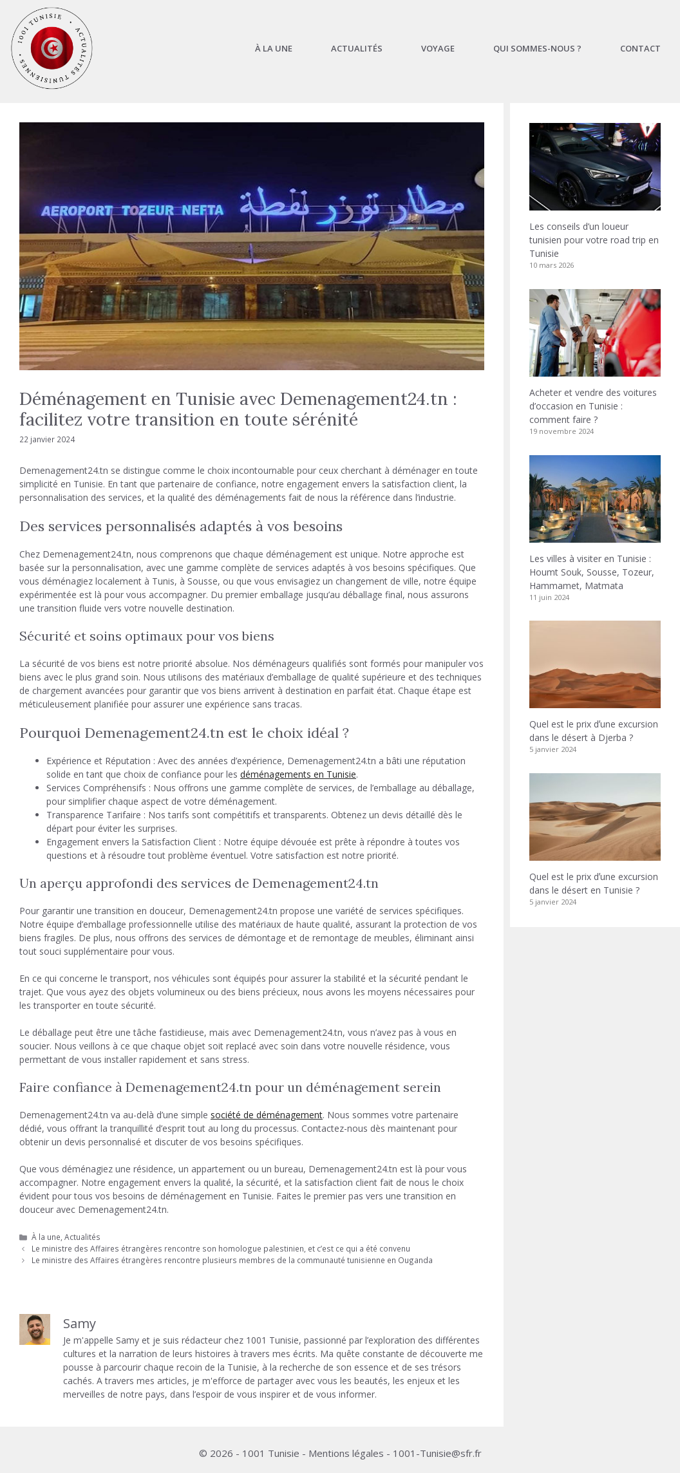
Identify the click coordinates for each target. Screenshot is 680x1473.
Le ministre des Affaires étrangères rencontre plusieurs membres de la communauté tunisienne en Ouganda (232, 1260)
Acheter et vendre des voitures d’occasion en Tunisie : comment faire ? (593, 406)
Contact (640, 48)
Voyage (438, 48)
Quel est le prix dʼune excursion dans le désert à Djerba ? (593, 731)
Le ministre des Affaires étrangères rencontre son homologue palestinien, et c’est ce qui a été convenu (221, 1248)
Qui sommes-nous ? (537, 48)
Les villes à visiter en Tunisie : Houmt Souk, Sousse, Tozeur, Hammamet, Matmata (591, 572)
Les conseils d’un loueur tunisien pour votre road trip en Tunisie (594, 239)
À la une (273, 48)
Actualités (356, 48)
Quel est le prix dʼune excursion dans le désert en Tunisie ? (593, 883)
